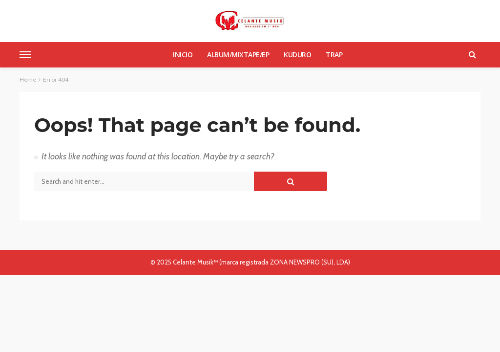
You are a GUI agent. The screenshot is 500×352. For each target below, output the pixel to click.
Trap (334, 54)
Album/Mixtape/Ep (238, 54)
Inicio (182, 54)
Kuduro (297, 54)
